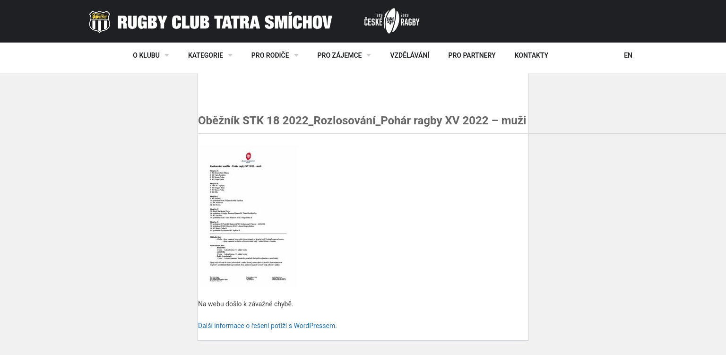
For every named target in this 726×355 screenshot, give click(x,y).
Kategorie (205, 55)
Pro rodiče (270, 55)
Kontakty (531, 55)
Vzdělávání (409, 55)
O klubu (146, 55)
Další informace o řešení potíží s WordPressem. (267, 325)
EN (628, 55)
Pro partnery (471, 55)
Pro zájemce (340, 55)
